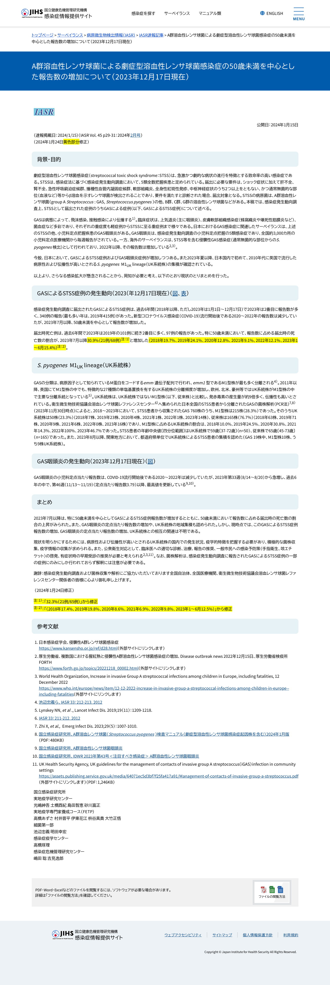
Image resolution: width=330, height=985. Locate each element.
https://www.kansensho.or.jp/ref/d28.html (78, 648)
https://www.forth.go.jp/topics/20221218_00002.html (88, 668)
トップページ (43, 35)
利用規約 (290, 934)
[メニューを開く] (299, 13)
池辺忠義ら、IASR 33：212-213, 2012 (70, 702)
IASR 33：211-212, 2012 (59, 718)
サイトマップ (222, 934)
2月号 (135, 135)
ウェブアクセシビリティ (183, 934)
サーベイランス (70, 35)
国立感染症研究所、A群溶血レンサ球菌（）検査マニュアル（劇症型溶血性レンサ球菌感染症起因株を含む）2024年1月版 (164, 734)
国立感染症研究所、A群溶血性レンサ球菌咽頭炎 (81, 748)
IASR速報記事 (151, 35)
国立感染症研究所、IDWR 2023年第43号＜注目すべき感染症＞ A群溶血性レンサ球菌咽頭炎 (119, 756)
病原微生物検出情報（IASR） (111, 35)
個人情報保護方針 (258, 934)
